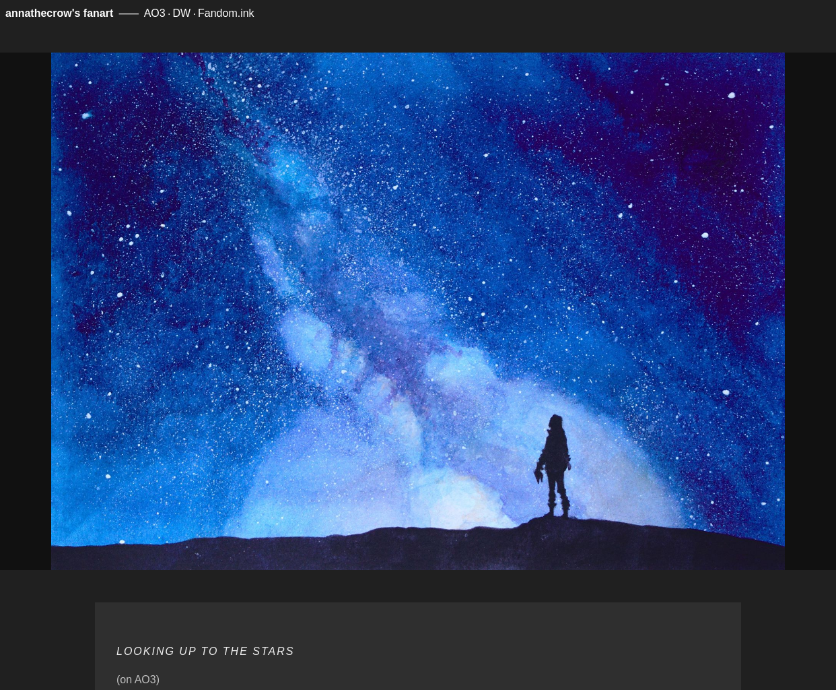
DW (182, 13)
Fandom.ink (226, 13)
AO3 (155, 13)
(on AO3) (138, 679)
